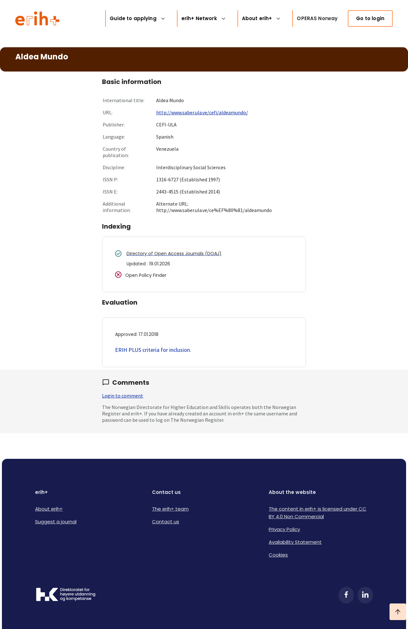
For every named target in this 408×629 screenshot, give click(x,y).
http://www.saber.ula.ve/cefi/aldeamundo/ (202, 112)
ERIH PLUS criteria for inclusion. (153, 349)
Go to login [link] (370, 18)
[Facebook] (346, 595)
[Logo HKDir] (65, 595)
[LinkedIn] (365, 595)
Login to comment (122, 395)
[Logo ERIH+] (37, 18)
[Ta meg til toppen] (398, 611)
